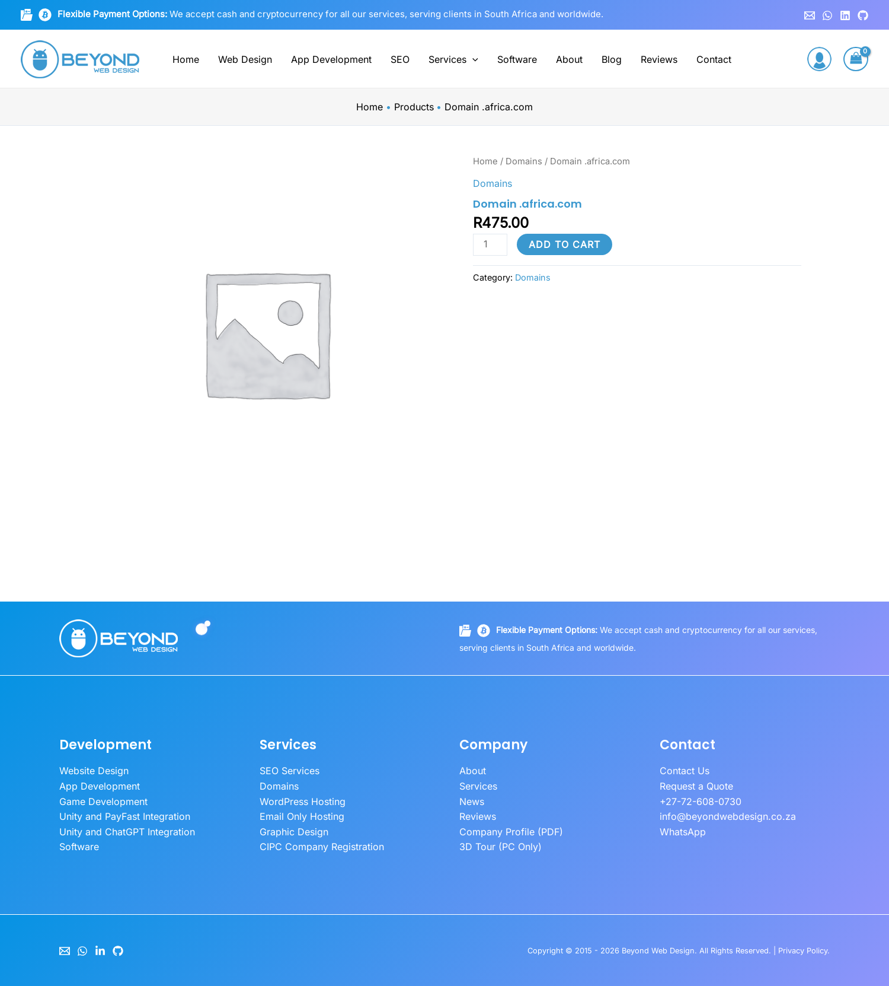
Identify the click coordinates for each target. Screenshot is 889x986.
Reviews (659, 59)
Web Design (245, 59)
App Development (331, 59)
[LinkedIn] (100, 951)
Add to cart (564, 244)
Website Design (94, 771)
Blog (612, 59)
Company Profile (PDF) (511, 832)
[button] (472, 59)
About (569, 59)
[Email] (64, 951)
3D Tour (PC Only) (500, 847)
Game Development (103, 801)
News (471, 801)
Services (453, 59)
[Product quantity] (490, 245)
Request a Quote (696, 786)
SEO (400, 59)
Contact (713, 59)
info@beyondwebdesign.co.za (728, 816)
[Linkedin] (845, 15)
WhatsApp (683, 832)
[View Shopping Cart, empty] (855, 59)
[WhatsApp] (827, 15)
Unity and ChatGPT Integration (127, 832)
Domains (524, 161)
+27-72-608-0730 (700, 801)
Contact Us (684, 771)
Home (185, 59)
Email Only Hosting (302, 816)
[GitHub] (863, 15)
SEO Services (289, 771)
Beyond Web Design (658, 950)
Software (517, 59)
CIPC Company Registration (322, 847)
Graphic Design (294, 832)
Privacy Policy (802, 950)
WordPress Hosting (303, 801)
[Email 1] (809, 15)
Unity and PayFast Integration (124, 816)
